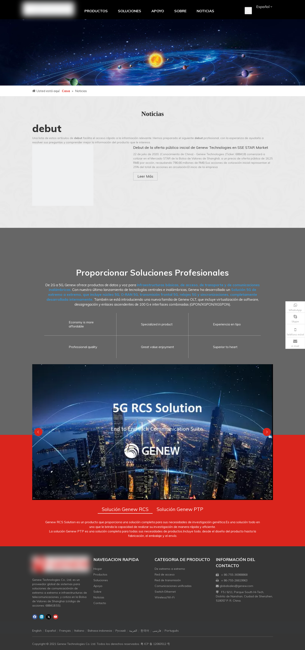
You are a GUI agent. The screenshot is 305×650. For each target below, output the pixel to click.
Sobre (97, 591)
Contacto (99, 603)
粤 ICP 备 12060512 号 (155, 644)
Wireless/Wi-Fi (165, 597)
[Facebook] (34, 616)
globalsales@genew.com (236, 586)
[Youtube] (55, 616)
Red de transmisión (168, 580)
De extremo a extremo (170, 569)
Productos (100, 574)
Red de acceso (165, 574)
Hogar (97, 569)
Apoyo (97, 586)
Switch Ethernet (165, 591)
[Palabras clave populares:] (248, 10)
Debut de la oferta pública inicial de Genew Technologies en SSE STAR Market (200, 147)
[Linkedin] (41, 616)
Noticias (98, 597)
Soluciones (100, 580)
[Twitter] (48, 616)
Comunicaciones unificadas (173, 586)
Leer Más (145, 176)
